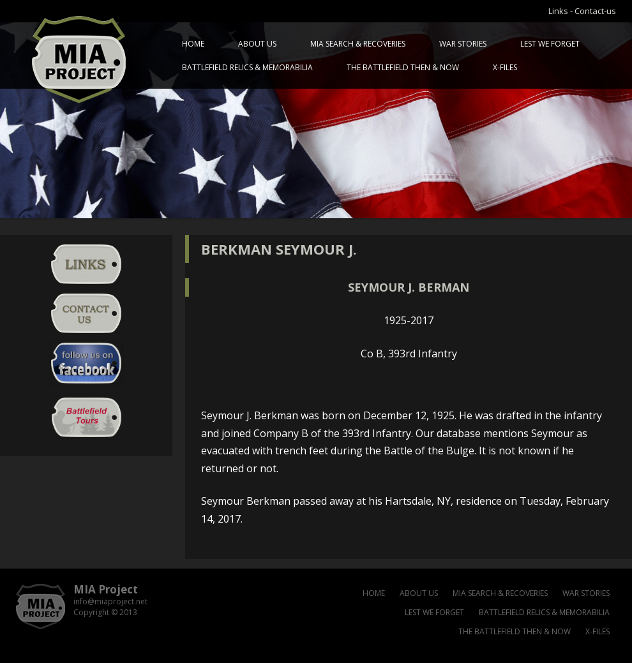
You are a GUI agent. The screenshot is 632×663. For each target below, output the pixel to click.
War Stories (462, 43)
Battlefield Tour (86, 417)
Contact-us (595, 11)
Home (193, 43)
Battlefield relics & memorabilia (247, 67)
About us (257, 43)
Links (558, 11)
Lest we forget (550, 43)
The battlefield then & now (403, 67)
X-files (505, 67)
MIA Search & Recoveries (357, 43)
